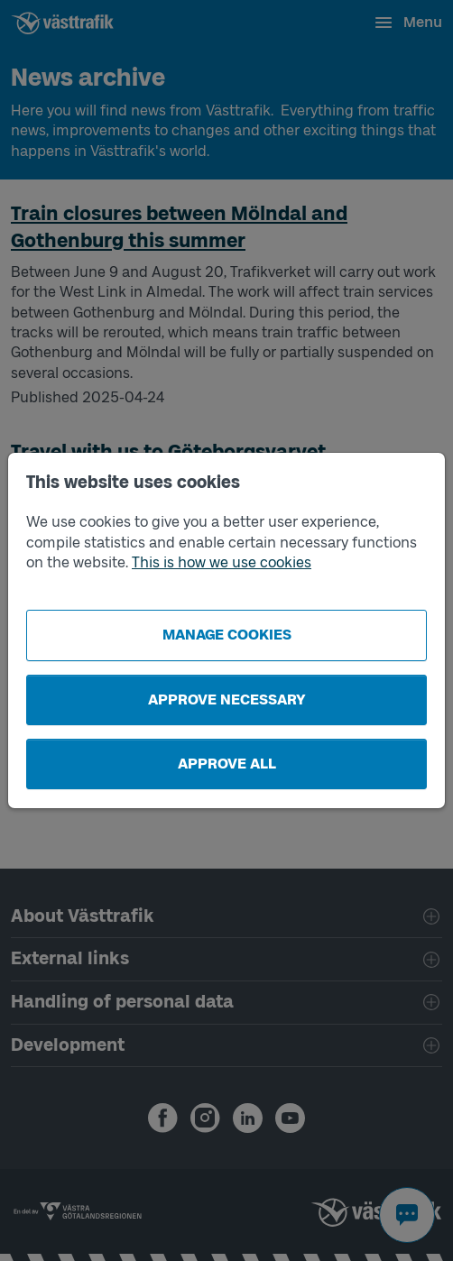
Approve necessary (227, 699)
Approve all (227, 763)
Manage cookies (226, 634)
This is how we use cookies (221, 562)
